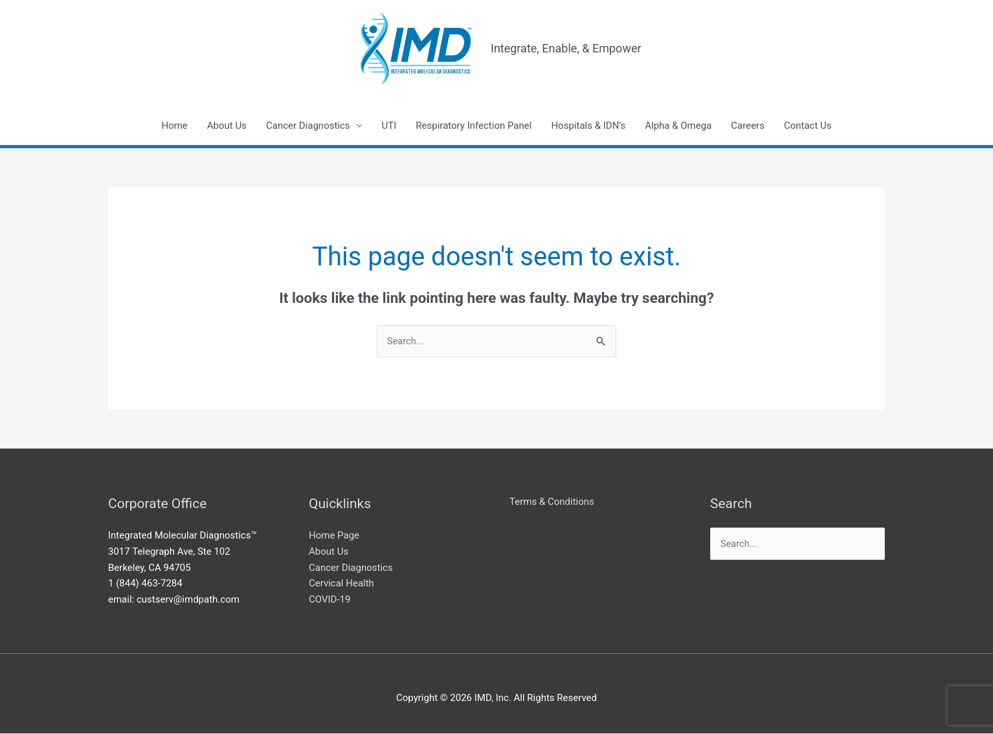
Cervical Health (341, 584)
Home (174, 126)
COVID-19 (329, 600)
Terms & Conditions (551, 502)
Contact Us (808, 126)
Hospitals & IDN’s (588, 126)
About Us (227, 126)
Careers (747, 126)
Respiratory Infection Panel (473, 126)
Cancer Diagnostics (308, 126)
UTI (389, 126)
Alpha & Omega (678, 126)
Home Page (334, 536)
